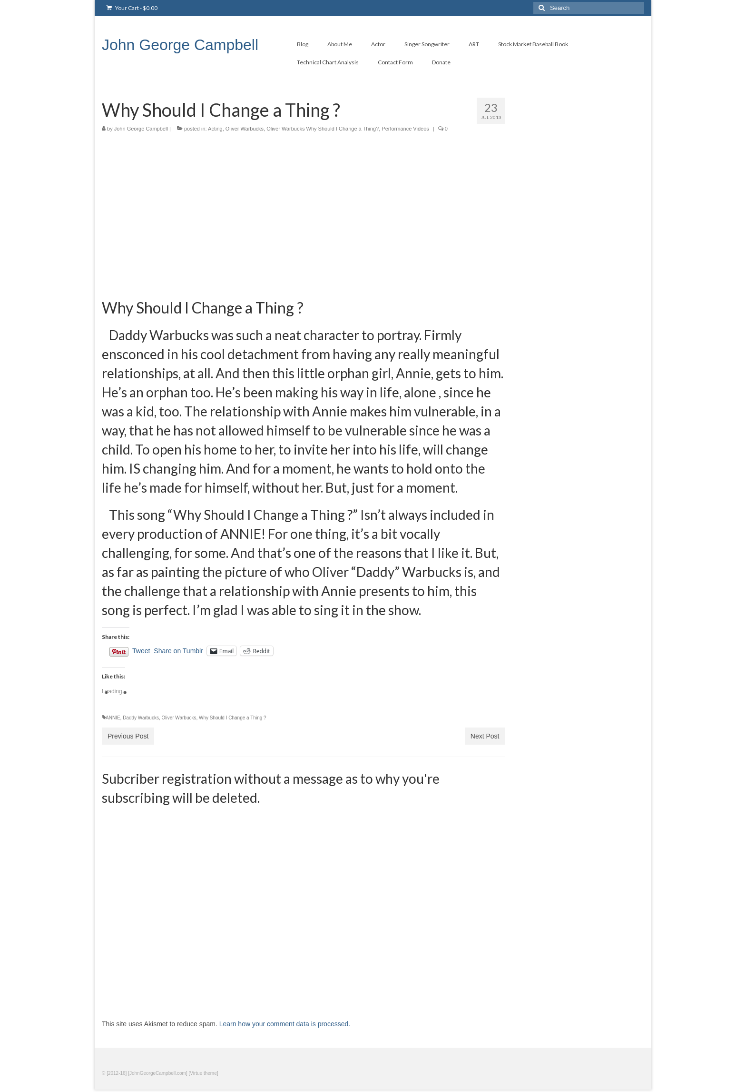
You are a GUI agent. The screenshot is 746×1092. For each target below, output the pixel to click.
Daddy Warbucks (141, 717)
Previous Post (128, 736)
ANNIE (113, 717)
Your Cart (132, 7)
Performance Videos (405, 128)
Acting (215, 128)
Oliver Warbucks (245, 128)
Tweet (141, 651)
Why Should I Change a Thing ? (232, 717)
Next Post (485, 736)
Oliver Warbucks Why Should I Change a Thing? (322, 128)
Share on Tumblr (178, 651)
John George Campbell (180, 44)
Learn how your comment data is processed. (284, 1024)
